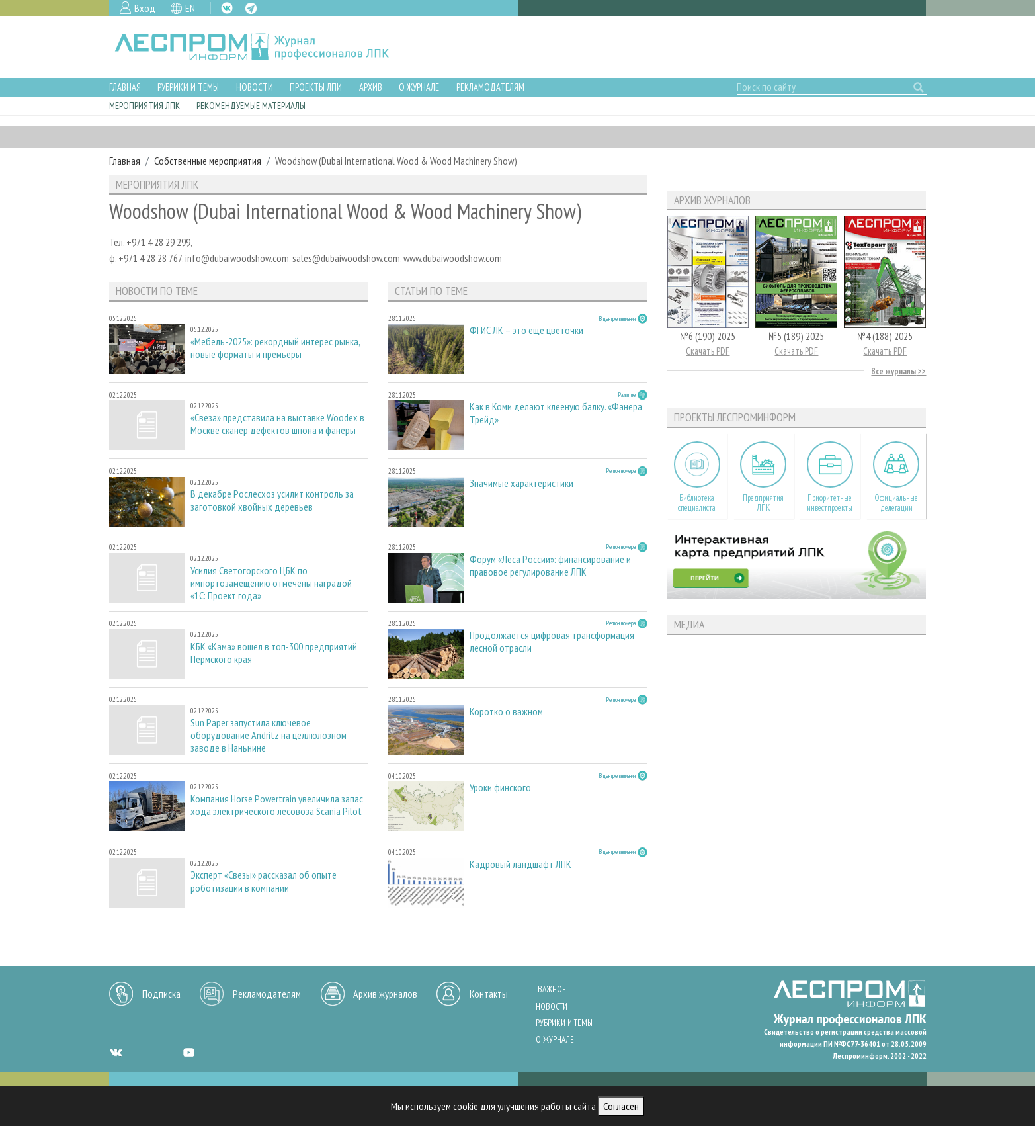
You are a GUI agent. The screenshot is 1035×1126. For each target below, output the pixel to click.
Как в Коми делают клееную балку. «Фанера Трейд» (556, 412)
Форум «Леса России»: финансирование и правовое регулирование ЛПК (550, 565)
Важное (552, 989)
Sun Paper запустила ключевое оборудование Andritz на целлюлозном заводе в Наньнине (268, 735)
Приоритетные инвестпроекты (829, 502)
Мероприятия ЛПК (144, 105)
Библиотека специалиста (697, 502)
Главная (125, 87)
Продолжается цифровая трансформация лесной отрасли (552, 641)
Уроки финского (500, 787)
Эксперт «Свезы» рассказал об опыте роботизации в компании (263, 881)
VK (227, 8)
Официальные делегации (896, 502)
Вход (144, 8)
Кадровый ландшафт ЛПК (520, 864)
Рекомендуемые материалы (251, 105)
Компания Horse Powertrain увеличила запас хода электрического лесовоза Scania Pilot (276, 805)
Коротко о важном (506, 711)
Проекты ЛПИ (316, 87)
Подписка (161, 993)
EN (190, 8)
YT (188, 1052)
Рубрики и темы (188, 87)
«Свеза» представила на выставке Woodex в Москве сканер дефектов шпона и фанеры (277, 424)
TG (251, 8)
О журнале (419, 87)
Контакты (489, 993)
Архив (370, 87)
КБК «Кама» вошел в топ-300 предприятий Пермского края (273, 653)
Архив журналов (385, 993)
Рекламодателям (490, 87)
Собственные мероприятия (207, 160)
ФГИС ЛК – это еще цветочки (526, 330)
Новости (254, 87)
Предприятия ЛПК (763, 502)
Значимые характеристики (521, 483)
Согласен (621, 1106)
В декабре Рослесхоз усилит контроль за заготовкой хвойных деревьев (272, 500)
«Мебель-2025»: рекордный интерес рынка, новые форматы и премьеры (275, 348)
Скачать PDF (707, 351)
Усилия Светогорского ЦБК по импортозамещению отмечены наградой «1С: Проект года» (271, 583)
